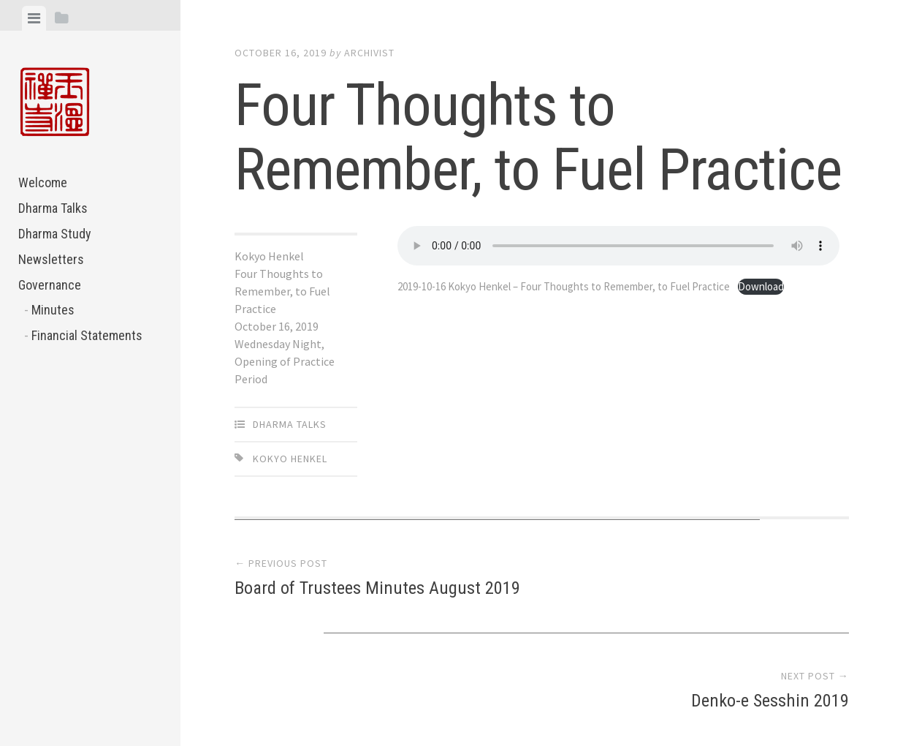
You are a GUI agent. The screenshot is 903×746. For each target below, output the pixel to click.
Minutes (53, 309)
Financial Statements (86, 335)
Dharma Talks (53, 208)
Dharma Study (54, 233)
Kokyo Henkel (290, 458)
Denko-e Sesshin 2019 (765, 590)
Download (431, 303)
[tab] (34, 18)
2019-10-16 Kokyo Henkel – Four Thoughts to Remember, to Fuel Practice (581, 286)
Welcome (42, 182)
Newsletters (51, 259)
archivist (369, 52)
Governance (49, 285)
